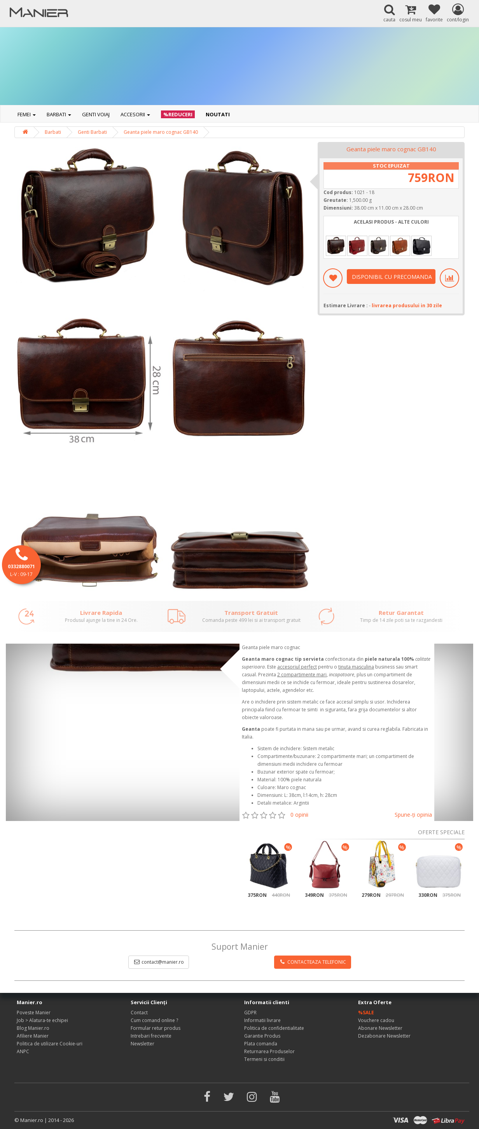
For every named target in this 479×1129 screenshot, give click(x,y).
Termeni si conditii (264, 1059)
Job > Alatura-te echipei (42, 1020)
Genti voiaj (96, 114)
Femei (26, 114)
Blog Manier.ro (33, 1028)
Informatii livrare (262, 1020)
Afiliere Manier (33, 1036)
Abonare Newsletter (380, 1028)
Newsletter (142, 1043)
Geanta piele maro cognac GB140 (161, 132)
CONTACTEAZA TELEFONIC (312, 962)
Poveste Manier (34, 1012)
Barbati (59, 114)
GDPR (250, 1012)
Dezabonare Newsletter (384, 1036)
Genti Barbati (92, 132)
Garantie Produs (262, 1036)
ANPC (23, 1051)
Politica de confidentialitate (274, 1028)
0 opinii (299, 814)
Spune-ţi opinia (413, 814)
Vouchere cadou (376, 1020)
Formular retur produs (155, 1028)
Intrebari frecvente (151, 1036)
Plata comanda (260, 1043)
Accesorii (135, 114)
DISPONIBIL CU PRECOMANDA (392, 276)
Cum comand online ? (154, 1020)
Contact (139, 1012)
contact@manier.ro (158, 962)
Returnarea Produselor (269, 1051)
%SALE (366, 1012)
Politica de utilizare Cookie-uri (49, 1043)
